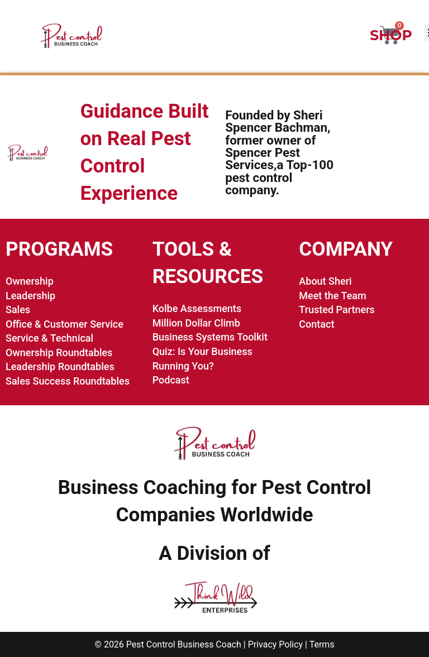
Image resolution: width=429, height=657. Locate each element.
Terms (322, 644)
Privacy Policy (275, 644)
